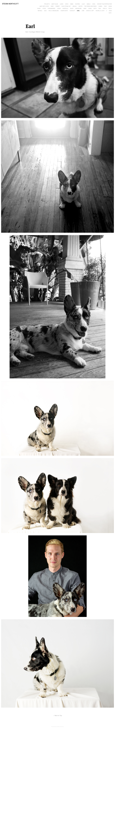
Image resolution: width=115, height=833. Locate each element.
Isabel (100, 6)
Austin (80, 6)
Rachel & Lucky (100, 10)
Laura (61, 4)
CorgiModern (51, 8)
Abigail (75, 6)
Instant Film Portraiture (104, 4)
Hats (110, 13)
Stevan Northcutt (10, 4)
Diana (110, 6)
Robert (58, 6)
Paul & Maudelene (54, 10)
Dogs (110, 10)
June (83, 10)
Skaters (77, 4)
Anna (84, 8)
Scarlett (72, 10)
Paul (99, 8)
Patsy (110, 8)
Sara (93, 4)
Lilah (83, 4)
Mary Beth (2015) (44, 6)
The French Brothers (90, 6)
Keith (95, 8)
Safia (66, 4)
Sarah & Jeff (90, 10)
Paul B (105, 8)
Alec (45, 10)
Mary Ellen (55, 4)
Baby (52, 6)
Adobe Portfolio (60, 726)
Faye (105, 6)
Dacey (71, 8)
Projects (47, 4)
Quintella (65, 8)
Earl (78, 10)
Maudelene (78, 8)
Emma (71, 4)
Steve (44, 8)
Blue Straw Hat (66, 6)
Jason (59, 8)
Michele (40, 10)
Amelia (88, 4)
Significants (64, 10)
